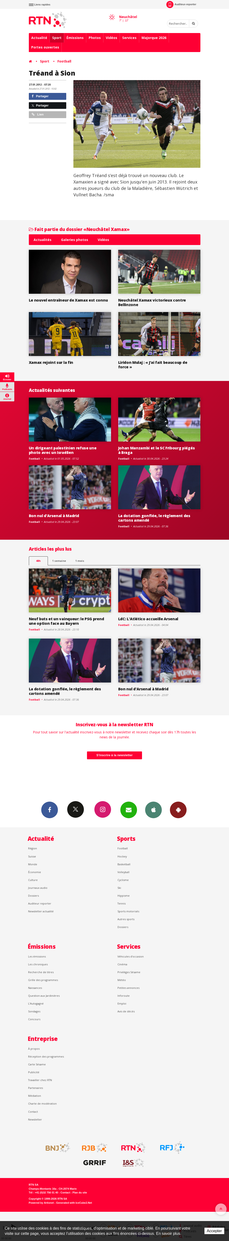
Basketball (123, 864)
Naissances (35, 987)
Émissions (75, 37)
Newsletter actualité (41, 911)
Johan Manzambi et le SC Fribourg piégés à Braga (156, 450)
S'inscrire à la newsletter (115, 755)
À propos (34, 1048)
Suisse (32, 856)
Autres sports (125, 919)
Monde (32, 864)
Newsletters (128, 810)
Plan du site (79, 1192)
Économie (34, 872)
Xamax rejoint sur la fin (51, 362)
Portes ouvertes (45, 47)
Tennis (121, 903)
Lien (38, 114)
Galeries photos (74, 239)
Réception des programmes (46, 1056)
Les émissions (37, 956)
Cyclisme (123, 879)
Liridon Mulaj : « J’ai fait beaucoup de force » (152, 365)
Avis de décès (126, 1011)
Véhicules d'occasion (130, 956)
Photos (95, 37)
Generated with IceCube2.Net (74, 1202)
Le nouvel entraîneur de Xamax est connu (68, 300)
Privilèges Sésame (128, 972)
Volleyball (123, 872)
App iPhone (153, 810)
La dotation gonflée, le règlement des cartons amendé (154, 518)
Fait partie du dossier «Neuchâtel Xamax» (79, 229)
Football (64, 61)
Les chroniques (38, 964)
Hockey (122, 856)
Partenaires (35, 1087)
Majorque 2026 (154, 37)
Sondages (34, 1011)
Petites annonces (128, 987)
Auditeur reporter (39, 903)
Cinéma (122, 964)
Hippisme (123, 895)
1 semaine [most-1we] (59, 561)
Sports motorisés (128, 911)
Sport (56, 37)
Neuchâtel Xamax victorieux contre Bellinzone (152, 302)
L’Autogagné (36, 1003)
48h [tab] (38, 561)
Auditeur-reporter (181, 4)
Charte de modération (42, 1103)
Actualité (39, 37)
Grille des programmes (43, 979)
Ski (119, 887)
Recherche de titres (41, 972)
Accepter (214, 1231)
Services (129, 37)
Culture (33, 879)
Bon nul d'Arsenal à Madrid (54, 515)
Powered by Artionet (41, 1202)
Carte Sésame (37, 1064)
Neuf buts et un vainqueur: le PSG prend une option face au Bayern (66, 621)
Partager (40, 96)
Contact (33, 1111)
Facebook (49, 810)
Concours (34, 1019)
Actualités (42, 239)
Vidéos (111, 37)
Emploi (121, 1003)
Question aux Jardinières (44, 995)
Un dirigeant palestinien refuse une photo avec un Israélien (63, 450)
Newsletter (35, 1119)
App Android (178, 810)
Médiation (34, 1095)
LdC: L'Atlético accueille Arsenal (148, 618)
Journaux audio (37, 887)
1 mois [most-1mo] (79, 561)
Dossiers (33, 895)
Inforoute (123, 995)
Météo (121, 979)
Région (32, 848)
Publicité (33, 1072)
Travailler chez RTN (40, 1080)
